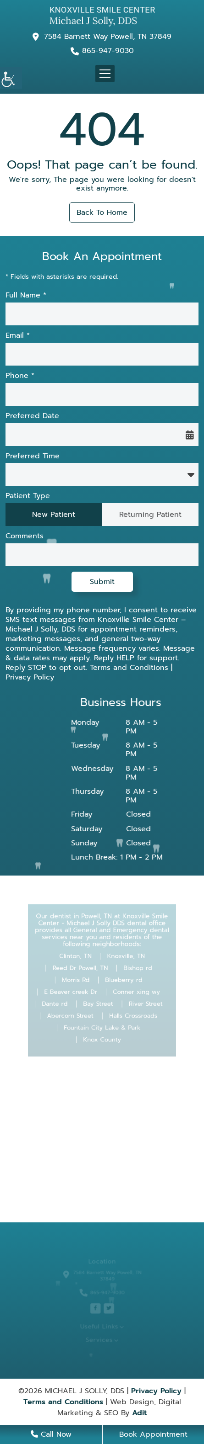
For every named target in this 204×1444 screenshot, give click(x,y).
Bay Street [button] (98, 1001)
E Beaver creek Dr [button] (74, 991)
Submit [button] (102, 581)
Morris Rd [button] (78, 980)
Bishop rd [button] (134, 969)
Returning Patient (150, 514)
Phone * (20, 376)
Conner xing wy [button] (133, 991)
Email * (18, 335)
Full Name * (26, 295)
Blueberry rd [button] (121, 980)
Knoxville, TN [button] (123, 959)
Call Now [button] (51, 1434)
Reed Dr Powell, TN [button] (82, 969)
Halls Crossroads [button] (129, 1012)
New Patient (53, 514)
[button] (11, 78)
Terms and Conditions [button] (129, 667)
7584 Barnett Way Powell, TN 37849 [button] (107, 36)
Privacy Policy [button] (30, 677)
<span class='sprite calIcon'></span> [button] (189, 434)
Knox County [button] (102, 1033)
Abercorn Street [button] (73, 1012)
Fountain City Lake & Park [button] (102, 1023)
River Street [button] (141, 1001)
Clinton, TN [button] (78, 959)
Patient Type (28, 496)
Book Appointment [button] (153, 1434)
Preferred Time (33, 456)
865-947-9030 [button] (108, 51)
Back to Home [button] (102, 212)
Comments (25, 536)
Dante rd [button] (59, 1001)
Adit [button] (139, 1412)
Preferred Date (32, 416)
